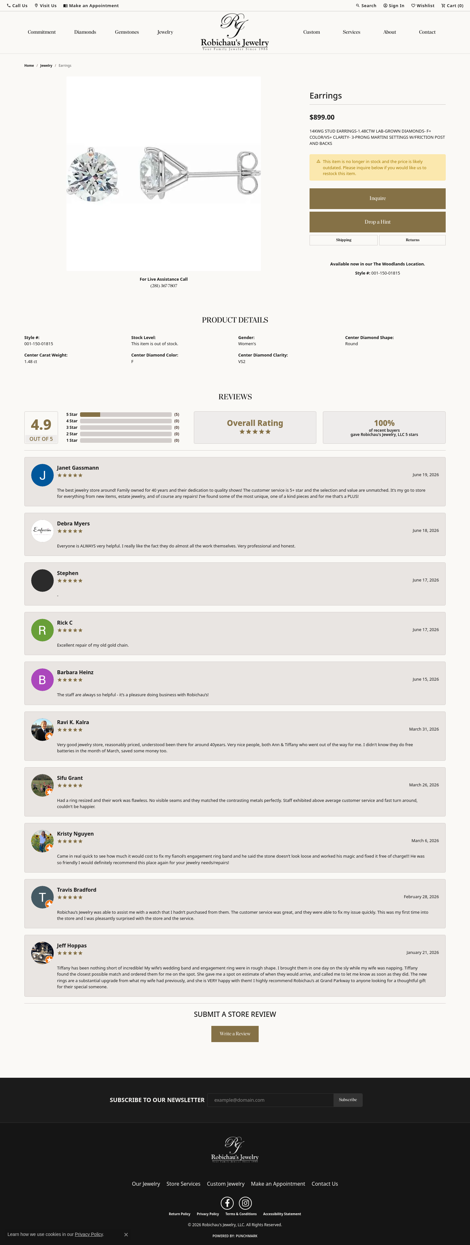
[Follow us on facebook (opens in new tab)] (227, 1203)
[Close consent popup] (126, 1235)
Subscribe (348, 1100)
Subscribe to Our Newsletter (157, 1100)
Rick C (65, 622)
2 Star (71, 434)
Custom (311, 32)
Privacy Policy (208, 1214)
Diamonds (85, 32)
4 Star (71, 421)
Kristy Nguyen (75, 833)
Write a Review (235, 1034)
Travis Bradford (76, 889)
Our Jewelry (146, 1183)
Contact (427, 32)
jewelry (46, 65)
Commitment (42, 32)
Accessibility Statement (282, 1214)
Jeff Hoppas (72, 945)
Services (351, 32)
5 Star (71, 414)
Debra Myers (73, 523)
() (176, 414)
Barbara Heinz (75, 672)
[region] (163, 173)
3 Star (71, 427)
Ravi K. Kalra (73, 722)
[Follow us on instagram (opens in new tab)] (245, 1203)
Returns (412, 240)
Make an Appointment (278, 1183)
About (389, 32)
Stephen (67, 573)
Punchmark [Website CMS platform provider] (247, 1236)
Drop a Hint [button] (378, 222)
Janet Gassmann (78, 467)
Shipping (343, 240)
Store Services (184, 1183)
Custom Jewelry (226, 1183)
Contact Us (325, 1183)
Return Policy (179, 1214)
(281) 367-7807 (163, 286)
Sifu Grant (70, 777)
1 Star (71, 440)
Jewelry (165, 32)
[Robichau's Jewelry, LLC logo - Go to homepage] (235, 32)
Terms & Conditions (241, 1214)
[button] (17, 5)
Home (29, 65)
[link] (91, 5)
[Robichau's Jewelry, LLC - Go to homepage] (235, 1149)
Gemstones (127, 32)
